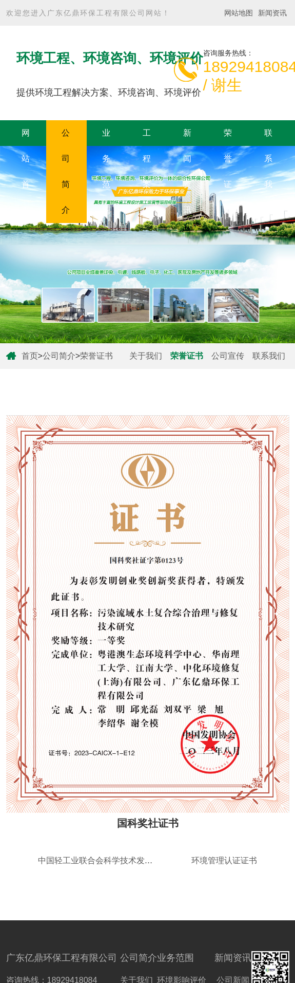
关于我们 (145, 355)
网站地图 (238, 13)
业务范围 (106, 171)
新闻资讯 (272, 13)
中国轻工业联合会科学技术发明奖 (99, 860)
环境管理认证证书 (224, 860)
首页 (30, 355)
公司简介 (66, 171)
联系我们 (268, 171)
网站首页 (26, 171)
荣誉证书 (228, 171)
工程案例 (147, 171)
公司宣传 (227, 355)
